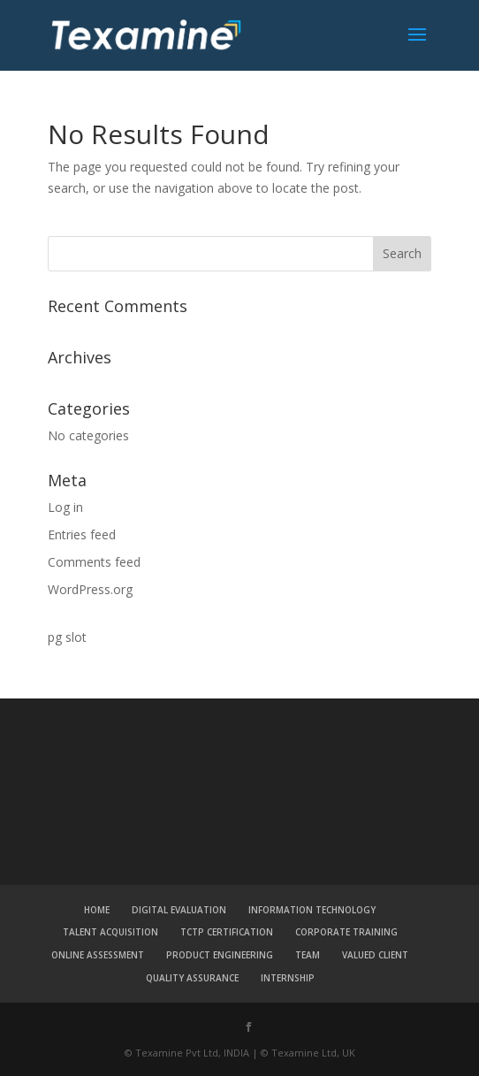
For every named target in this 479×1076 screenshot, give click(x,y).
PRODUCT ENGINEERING (219, 955)
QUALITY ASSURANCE (192, 978)
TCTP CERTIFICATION (226, 932)
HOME (97, 910)
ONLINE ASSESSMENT (97, 955)
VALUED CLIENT (375, 955)
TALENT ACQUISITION (110, 932)
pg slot (67, 637)
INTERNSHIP (288, 978)
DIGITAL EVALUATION (179, 910)
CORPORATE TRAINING (346, 932)
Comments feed (94, 561)
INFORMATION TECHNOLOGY (312, 910)
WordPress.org (90, 589)
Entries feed (82, 534)
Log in (65, 507)
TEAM (307, 955)
